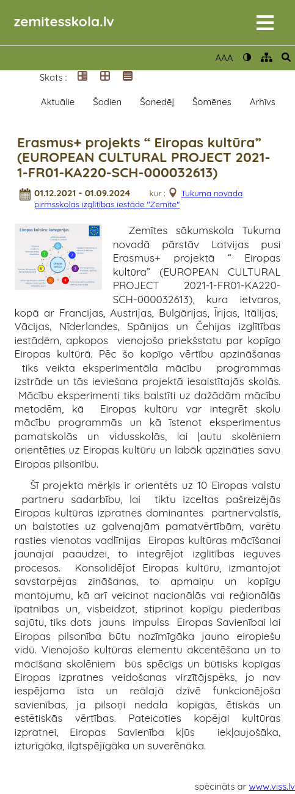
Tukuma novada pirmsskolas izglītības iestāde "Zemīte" (138, 198)
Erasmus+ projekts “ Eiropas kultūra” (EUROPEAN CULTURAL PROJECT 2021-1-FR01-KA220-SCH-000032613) (143, 157)
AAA (224, 58)
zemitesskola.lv (64, 21)
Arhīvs (262, 102)
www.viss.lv (272, 786)
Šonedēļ (157, 102)
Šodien (107, 102)
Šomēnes (211, 102)
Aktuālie (58, 102)
